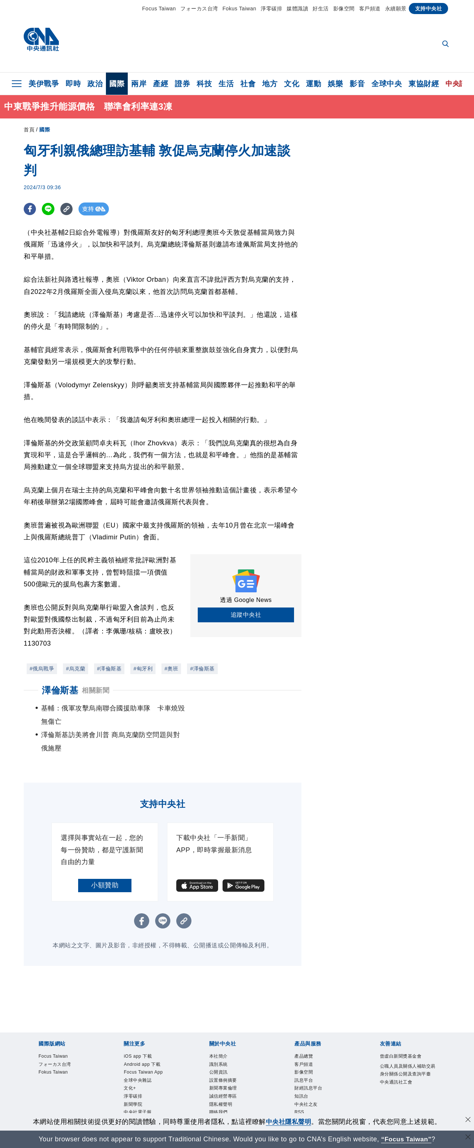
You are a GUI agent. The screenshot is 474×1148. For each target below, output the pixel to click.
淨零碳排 (271, 8)
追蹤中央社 (246, 615)
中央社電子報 (142, 1096)
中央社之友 (309, 1087)
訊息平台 (306, 1058)
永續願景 (396, 8)
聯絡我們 (221, 1096)
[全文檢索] (446, 44)
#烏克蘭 (75, 669)
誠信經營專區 (227, 1077)
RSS (300, 1096)
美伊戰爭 (44, 84)
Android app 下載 (147, 1040)
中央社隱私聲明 (288, 1121)
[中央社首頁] (41, 41)
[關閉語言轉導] (467, 1138)
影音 (357, 84)
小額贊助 (104, 858)
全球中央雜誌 (142, 1058)
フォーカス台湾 (199, 8)
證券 (182, 84)
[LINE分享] (49, 209)
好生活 (321, 8)
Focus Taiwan (159, 8)
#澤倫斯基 (109, 669)
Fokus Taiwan (239, 8)
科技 (204, 84)
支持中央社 (428, 8)
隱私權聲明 (224, 1087)
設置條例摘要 (227, 1058)
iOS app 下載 (142, 1030)
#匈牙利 (143, 669)
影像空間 (344, 8)
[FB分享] (30, 209)
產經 (160, 84)
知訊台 (303, 1077)
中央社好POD (142, 1105)
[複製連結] (67, 209)
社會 (248, 84)
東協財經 (423, 84)
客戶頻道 (370, 8)
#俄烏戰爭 (42, 669)
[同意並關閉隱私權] (467, 1121)
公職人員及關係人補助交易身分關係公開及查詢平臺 (407, 1049)
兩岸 (138, 84)
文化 (291, 84)
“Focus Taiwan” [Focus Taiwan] (406, 1139)
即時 (73, 84)
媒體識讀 (297, 8)
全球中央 (386, 84)
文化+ (132, 1068)
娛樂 (335, 84)
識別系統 (221, 1040)
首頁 (29, 130)
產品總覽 (306, 1030)
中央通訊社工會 (401, 1068)
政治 (95, 84)
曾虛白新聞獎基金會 (407, 1030)
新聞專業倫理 (227, 1068)
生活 (226, 84)
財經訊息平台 (312, 1068)
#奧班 (171, 669)
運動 (313, 84)
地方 (269, 84)
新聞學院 (136, 1087)
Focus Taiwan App (148, 1049)
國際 (116, 84)
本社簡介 (221, 1030)
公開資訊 (221, 1049)
